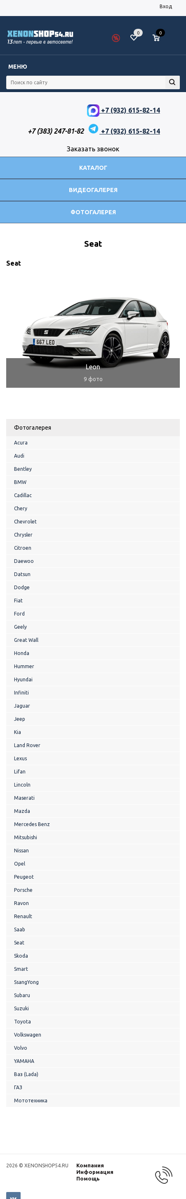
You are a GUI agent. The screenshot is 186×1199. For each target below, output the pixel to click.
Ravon (21, 903)
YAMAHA (24, 1061)
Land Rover (27, 745)
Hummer (24, 666)
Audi (19, 455)
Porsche (23, 890)
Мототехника (30, 1100)
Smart (21, 969)
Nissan (21, 850)
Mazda (22, 811)
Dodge (22, 587)
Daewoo (24, 561)
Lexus (20, 758)
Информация (94, 1172)
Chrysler (23, 534)
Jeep (19, 719)
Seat (19, 942)
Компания (90, 1165)
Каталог (93, 167)
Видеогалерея (93, 190)
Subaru (22, 995)
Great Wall (26, 640)
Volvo (20, 1048)
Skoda (21, 955)
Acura (21, 442)
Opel (19, 863)
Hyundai (23, 679)
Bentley (23, 469)
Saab (19, 929)
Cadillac (23, 495)
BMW (20, 482)
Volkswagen (27, 1034)
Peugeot (24, 877)
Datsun (22, 574)
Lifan (20, 771)
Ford (19, 613)
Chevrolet (25, 521)
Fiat (18, 600)
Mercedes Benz (32, 824)
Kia (17, 732)
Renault (23, 916)
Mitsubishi (25, 837)
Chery (20, 508)
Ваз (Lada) (26, 1074)
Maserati (24, 798)
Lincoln (22, 784)
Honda (21, 653)
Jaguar (22, 705)
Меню (17, 66)
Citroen (22, 548)
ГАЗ (18, 1087)
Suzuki (21, 1008)
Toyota (22, 1021)
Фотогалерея (93, 212)
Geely (20, 627)
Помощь (88, 1178)
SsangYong (26, 982)
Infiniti (21, 692)
